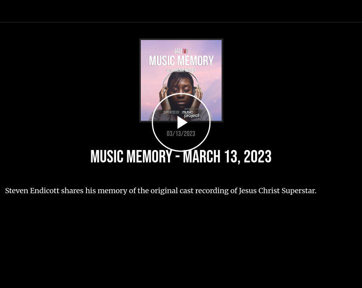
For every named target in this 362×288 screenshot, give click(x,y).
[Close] (11, 11)
